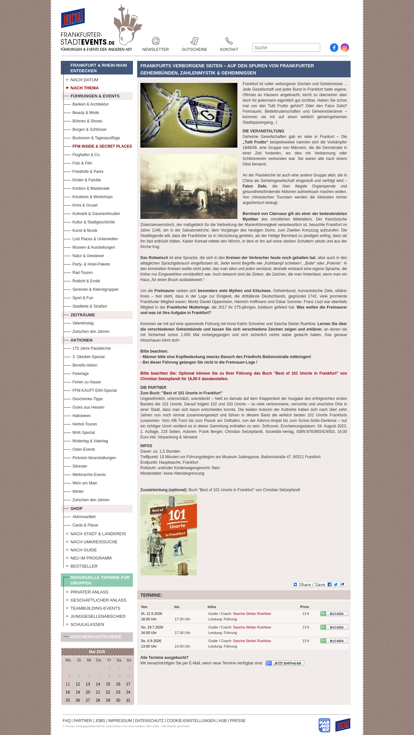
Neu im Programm (87, 557)
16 (118, 684)
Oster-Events (79, 449)
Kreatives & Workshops (88, 196)
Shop (72, 507)
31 (128, 700)
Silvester (75, 465)
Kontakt (229, 41)
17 (128, 684)
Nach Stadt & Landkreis (94, 533)
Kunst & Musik (80, 230)
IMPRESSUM (120, 720)
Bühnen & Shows (82, 120)
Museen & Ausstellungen (89, 246)
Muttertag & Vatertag (85, 440)
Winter (73, 491)
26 (78, 700)
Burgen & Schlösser (85, 129)
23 (118, 692)
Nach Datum (80, 79)
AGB (223, 720)
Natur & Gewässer (83, 255)
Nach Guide (80, 549)
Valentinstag (78, 322)
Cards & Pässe (80, 524)
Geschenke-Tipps (83, 398)
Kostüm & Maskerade (86, 188)
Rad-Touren (78, 272)
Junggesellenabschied (94, 615)
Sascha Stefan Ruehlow (252, 614)
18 (68, 692)
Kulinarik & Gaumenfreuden (91, 213)
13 (88, 684)
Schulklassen (83, 623)
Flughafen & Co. (82, 154)
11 (68, 684)
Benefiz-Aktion (80, 364)
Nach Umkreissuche (90, 541)
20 (88, 692)
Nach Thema (81, 87)
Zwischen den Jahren (86, 331)
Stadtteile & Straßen (85, 305)
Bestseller (80, 565)
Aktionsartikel (79, 516)
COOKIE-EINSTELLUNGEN (191, 720)
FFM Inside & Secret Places (97, 145)
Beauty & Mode (81, 112)
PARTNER (83, 720)
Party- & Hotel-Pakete (86, 263)
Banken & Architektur (86, 103)
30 (118, 700)
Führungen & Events (91, 95)
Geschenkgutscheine (92, 638)
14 (98, 684)
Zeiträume (79, 314)
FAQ (67, 720)
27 (88, 700)
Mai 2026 (97, 652)
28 (98, 700)
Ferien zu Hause (82, 381)
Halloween (77, 415)
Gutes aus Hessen (83, 406)
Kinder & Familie (82, 179)
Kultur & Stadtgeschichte (89, 221)
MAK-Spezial (79, 432)
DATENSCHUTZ (149, 720)
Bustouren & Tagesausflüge (91, 137)
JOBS (100, 720)
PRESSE (238, 720)
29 (108, 700)
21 (98, 692)
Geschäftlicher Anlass (94, 599)
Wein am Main (80, 482)
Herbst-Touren (80, 423)
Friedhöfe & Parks (83, 171)
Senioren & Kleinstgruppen (91, 289)
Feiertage (76, 373)
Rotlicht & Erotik (81, 280)
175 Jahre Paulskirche (87, 348)
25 (68, 700)
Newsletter (155, 41)
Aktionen (78, 339)
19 (78, 692)
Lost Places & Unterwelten (90, 238)
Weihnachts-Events (84, 474)
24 (128, 692)
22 (108, 692)
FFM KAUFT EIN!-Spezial (90, 390)
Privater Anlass (85, 591)
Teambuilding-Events (91, 607)
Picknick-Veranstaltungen (89, 457)
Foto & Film (77, 162)
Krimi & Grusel (80, 204)
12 (78, 684)
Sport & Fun (78, 297)
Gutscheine (194, 41)
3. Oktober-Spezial (83, 356)
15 (108, 684)
